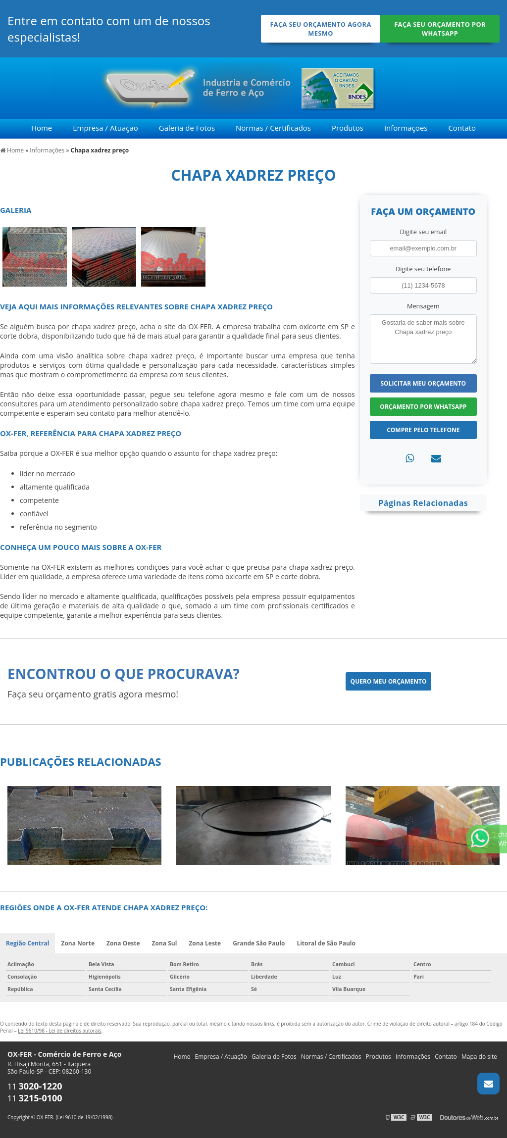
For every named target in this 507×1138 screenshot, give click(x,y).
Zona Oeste (123, 943)
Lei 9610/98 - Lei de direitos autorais (59, 1030)
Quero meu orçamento (389, 681)
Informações (406, 128)
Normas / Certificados (273, 128)
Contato (462, 128)
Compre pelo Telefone (423, 430)
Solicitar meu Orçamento (423, 383)
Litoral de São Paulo (326, 943)
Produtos (347, 128)
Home (41, 128)
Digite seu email (423, 231)
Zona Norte (78, 943)
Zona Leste (205, 943)
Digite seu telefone (423, 268)
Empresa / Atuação (105, 128)
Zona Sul (164, 943)
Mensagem (423, 305)
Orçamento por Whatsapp (423, 406)
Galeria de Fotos (187, 128)
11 (34, 1086)
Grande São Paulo (259, 943)
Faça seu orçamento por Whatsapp (440, 29)
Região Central (27, 943)
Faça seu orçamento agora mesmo (320, 29)
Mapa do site (479, 1056)
